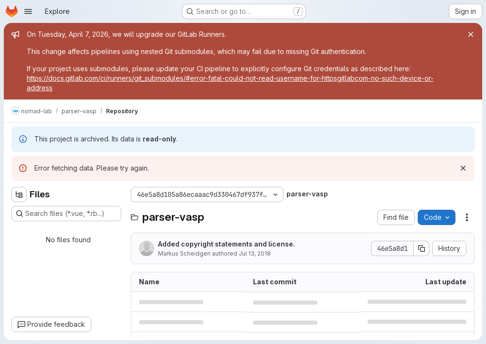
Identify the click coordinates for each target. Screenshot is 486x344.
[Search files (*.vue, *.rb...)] (66, 213)
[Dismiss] (463, 168)
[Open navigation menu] (28, 11)
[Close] (470, 34)
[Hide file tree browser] (19, 194)
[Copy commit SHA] (421, 248)
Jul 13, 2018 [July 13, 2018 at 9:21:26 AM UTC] (255, 253)
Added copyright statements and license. (226, 244)
